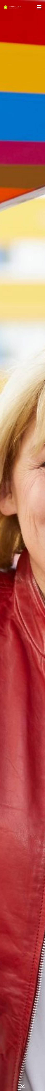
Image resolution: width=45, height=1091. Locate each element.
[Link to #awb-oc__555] (39, 7)
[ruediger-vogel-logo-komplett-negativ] (13, 7)
